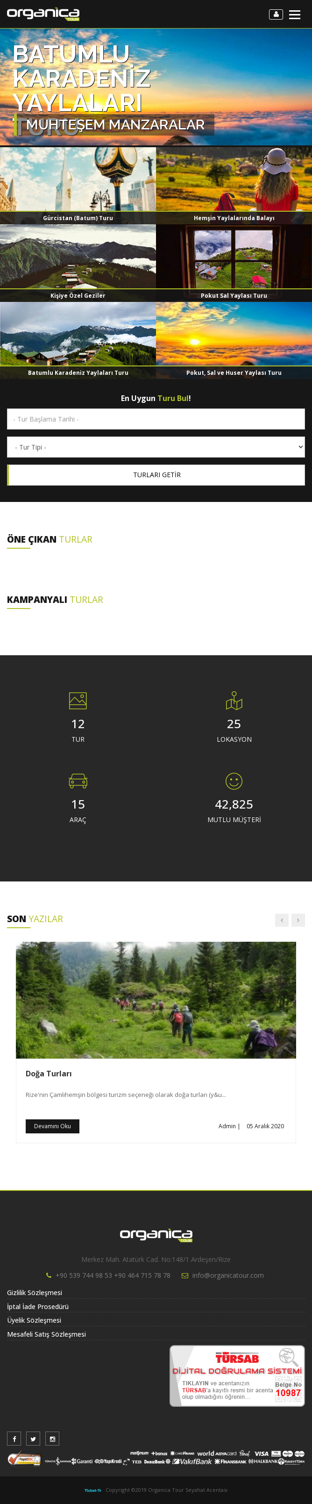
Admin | (230, 1126)
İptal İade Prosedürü (38, 1306)
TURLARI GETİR (157, 474)
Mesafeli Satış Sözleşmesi (46, 1334)
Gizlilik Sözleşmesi (34, 1292)
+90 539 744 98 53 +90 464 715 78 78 (113, 1275)
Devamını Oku (52, 1126)
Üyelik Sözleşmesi (34, 1320)
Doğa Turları (49, 1073)
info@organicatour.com (228, 1275)
